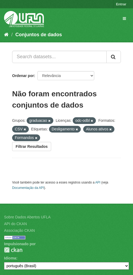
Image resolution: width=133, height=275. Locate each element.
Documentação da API (28, 188)
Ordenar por (23, 76)
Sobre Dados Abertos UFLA (27, 217)
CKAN (13, 250)
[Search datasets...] (59, 57)
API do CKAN (15, 224)
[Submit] (113, 57)
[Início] (6, 34)
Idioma (10, 258)
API (97, 182)
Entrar (121, 4)
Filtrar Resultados (32, 146)
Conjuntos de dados (38, 34)
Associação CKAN (19, 230)
